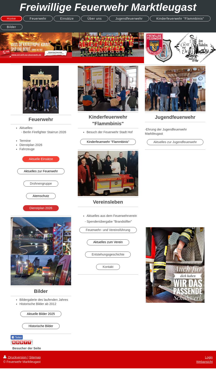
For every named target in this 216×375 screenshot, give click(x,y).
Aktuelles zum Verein (108, 242)
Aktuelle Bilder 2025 (41, 314)
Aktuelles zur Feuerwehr (41, 171)
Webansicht (204, 362)
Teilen (16, 337)
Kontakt (108, 267)
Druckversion (15, 357)
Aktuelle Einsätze (41, 159)
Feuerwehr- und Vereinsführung (108, 230)
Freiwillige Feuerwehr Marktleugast (108, 7)
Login (209, 357)
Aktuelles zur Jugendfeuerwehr (175, 142)
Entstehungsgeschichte (108, 254)
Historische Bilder (40, 326)
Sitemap (35, 357)
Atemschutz (41, 196)
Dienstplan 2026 (40, 208)
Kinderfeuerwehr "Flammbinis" (108, 142)
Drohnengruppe (41, 183)
